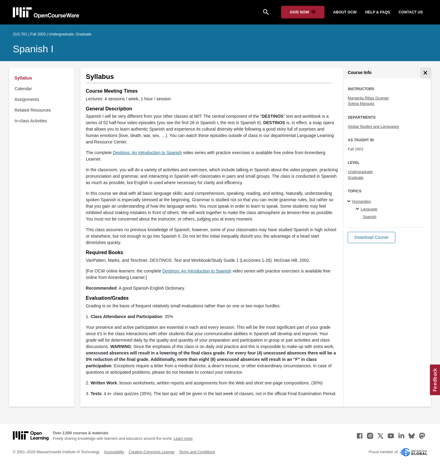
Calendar (23, 88)
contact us (411, 12)
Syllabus (23, 78)
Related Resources (33, 110)
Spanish (369, 217)
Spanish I (33, 48)
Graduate (355, 178)
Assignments (27, 99)
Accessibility (114, 452)
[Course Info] (425, 73)
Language (369, 209)
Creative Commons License (151, 452)
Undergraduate (360, 172)
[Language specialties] (358, 209)
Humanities (361, 201)
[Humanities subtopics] (350, 202)
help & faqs (377, 12)
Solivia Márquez (361, 104)
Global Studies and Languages (373, 126)
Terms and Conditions (197, 452)
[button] (371, 237)
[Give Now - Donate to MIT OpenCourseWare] (303, 12)
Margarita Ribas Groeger (368, 98)
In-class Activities (31, 120)
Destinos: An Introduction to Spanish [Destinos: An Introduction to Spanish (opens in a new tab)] (147, 152)
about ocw (345, 12)
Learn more (183, 438)
